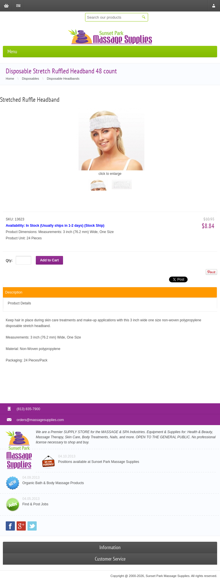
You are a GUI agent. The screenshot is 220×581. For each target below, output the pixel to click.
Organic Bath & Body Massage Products (53, 483)
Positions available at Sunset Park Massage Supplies (98, 462)
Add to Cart (49, 260)
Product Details (19, 303)
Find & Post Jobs (35, 504)
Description (13, 292)
